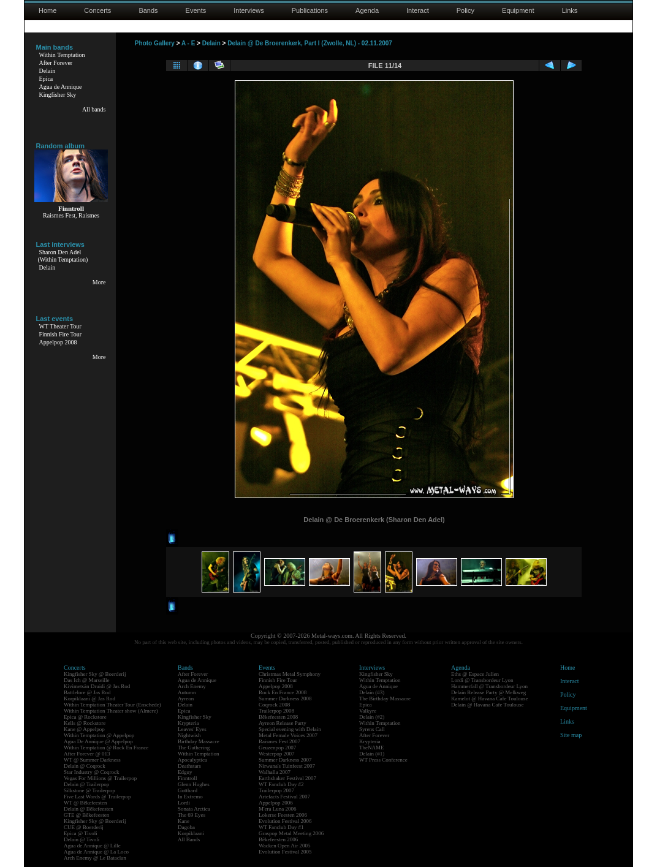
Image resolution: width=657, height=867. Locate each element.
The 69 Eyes (191, 815)
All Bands (189, 839)
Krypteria (188, 723)
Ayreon (186, 698)
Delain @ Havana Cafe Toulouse (487, 705)
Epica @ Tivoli (80, 833)
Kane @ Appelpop (84, 729)
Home (47, 10)
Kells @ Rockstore (84, 723)
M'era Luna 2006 (278, 809)
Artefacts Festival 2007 (284, 796)
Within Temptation (62, 54)
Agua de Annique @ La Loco (96, 852)
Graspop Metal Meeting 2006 (291, 833)
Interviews (249, 10)
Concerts (97, 10)
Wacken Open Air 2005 (285, 845)
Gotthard (187, 790)
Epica (46, 78)
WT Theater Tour (60, 326)
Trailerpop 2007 (276, 790)
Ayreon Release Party (282, 723)
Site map (571, 735)
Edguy (185, 772)
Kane (183, 821)
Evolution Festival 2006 (285, 821)
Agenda (367, 10)
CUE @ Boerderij (84, 827)
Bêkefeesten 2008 (278, 717)
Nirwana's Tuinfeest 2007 (287, 766)
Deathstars (189, 766)
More (99, 282)
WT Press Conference (383, 760)
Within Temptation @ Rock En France (106, 747)
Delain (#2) (371, 717)
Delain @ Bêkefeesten (88, 809)
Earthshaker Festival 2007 (287, 778)
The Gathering (194, 747)
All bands (94, 109)
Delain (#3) (371, 692)
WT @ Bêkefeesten (85, 803)
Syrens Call (372, 729)
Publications (310, 10)
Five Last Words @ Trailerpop (97, 796)
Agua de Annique (60, 86)
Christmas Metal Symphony (290, 674)
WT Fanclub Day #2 (281, 784)
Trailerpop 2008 (276, 711)
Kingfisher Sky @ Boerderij (95, 674)
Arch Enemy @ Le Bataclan (95, 858)
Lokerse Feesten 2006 (283, 815)
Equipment (518, 10)
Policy (465, 10)
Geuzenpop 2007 (277, 747)
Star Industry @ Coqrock (92, 772)
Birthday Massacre (198, 741)
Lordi (184, 803)
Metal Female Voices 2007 (288, 735)
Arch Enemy (192, 686)
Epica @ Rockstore (85, 717)
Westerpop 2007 (277, 754)
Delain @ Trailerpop (86, 784)
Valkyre (367, 711)
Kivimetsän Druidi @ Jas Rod (97, 686)
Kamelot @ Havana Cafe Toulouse (489, 698)
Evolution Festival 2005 (285, 852)
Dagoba (186, 827)
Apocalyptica (192, 760)
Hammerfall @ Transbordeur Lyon (489, 686)
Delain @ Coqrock (84, 766)
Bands (148, 10)
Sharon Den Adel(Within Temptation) (63, 256)
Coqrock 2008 (274, 705)
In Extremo (190, 796)
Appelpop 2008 (58, 342)
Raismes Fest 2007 (279, 741)
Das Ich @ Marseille (87, 680)
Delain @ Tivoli (81, 839)
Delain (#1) (371, 754)
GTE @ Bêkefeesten (86, 815)
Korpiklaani (191, 833)
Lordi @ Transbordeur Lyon (482, 680)
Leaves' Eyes (192, 729)
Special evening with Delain (290, 729)
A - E (188, 43)
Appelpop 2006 (276, 803)
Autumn (187, 692)
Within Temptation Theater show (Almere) (111, 711)
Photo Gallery (155, 43)
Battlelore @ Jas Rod (87, 692)
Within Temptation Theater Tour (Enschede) (112, 705)
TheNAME (371, 747)
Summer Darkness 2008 (285, 698)
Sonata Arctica (194, 809)
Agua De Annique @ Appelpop (98, 741)
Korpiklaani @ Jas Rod (89, 698)
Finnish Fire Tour (60, 334)
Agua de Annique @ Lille (92, 845)
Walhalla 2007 (275, 772)
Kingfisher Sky (58, 94)
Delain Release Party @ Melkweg (488, 692)
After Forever (56, 62)
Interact (417, 10)
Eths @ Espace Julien (475, 674)
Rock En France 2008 (282, 692)
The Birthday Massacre (385, 698)
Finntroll (187, 778)
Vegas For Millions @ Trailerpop (100, 778)
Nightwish (189, 735)
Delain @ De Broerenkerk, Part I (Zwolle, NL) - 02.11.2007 (309, 43)
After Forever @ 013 (87, 754)
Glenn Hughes (194, 784)
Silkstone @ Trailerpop (89, 790)
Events (196, 10)
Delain (47, 70)
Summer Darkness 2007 (285, 760)
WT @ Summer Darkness (92, 760)
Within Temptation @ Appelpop (99, 735)
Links (570, 10)
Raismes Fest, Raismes (71, 215)
